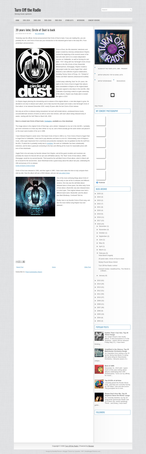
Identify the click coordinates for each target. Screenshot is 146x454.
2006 (99, 311)
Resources (121, 81)
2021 (99, 207)
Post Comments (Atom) (33, 272)
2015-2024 (26, 20)
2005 (99, 314)
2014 (99, 284)
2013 (99, 287)
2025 (99, 193)
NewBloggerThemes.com (92, 451)
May (100, 243)
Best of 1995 (109, 366)
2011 (99, 294)
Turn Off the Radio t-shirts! (108, 265)
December (103, 226)
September (103, 236)
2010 (99, 297)
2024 (99, 197)
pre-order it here (64, 173)
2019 (99, 214)
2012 (99, 291)
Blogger (91, 446)
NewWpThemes (57, 451)
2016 (99, 224)
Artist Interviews (105, 81)
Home (17, 20)
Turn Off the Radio (27, 10)
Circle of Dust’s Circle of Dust (25, 166)
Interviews (81, 20)
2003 (99, 321)
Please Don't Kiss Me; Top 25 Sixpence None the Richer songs (117, 394)
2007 (99, 307)
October (102, 233)
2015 (99, 280)
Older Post (87, 267)
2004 (99, 317)
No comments (39, 33)
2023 (99, 200)
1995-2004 (47, 20)
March (101, 250)
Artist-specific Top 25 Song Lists (110, 75)
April (101, 246)
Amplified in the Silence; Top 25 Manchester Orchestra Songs (117, 350)
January (102, 275)
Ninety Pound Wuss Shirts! (108, 262)
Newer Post (19, 267)
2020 (99, 210)
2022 (99, 204)
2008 (99, 304)
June (101, 240)
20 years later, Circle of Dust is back (35, 29)
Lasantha (77, 451)
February (102, 253)
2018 (99, 217)
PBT (82, 451)
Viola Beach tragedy (106, 255)
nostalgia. (50, 143)
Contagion (48, 121)
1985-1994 (58, 20)
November (103, 229)
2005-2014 (37, 20)
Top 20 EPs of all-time (113, 380)
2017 (99, 220)
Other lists (69, 20)
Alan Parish (99, 106)
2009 (99, 301)
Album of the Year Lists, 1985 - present (113, 68)
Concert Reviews (94, 20)
